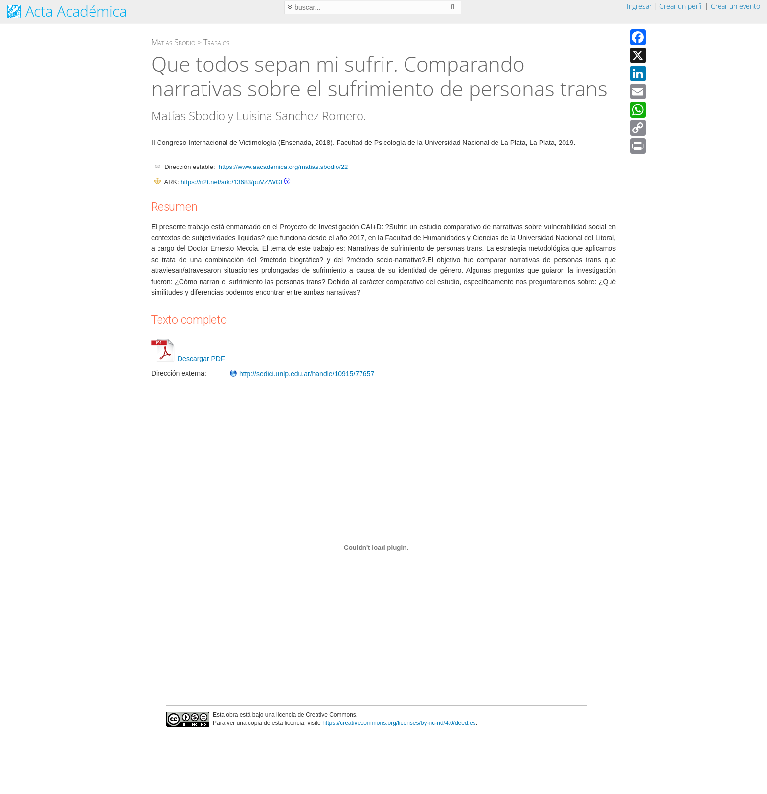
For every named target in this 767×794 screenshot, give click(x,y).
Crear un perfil (681, 6)
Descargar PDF (188, 358)
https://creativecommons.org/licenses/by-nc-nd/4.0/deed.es (399, 723)
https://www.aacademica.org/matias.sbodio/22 (283, 166)
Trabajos (216, 42)
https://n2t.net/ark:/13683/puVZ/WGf (231, 182)
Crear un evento (735, 6)
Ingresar (639, 6)
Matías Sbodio (173, 42)
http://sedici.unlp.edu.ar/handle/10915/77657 (301, 374)
